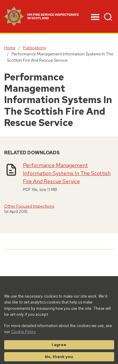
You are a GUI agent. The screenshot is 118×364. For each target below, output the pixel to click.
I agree (59, 344)
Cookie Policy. (23, 331)
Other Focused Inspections (29, 206)
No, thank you (59, 356)
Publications (34, 47)
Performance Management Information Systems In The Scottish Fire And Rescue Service (67, 173)
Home (9, 47)
